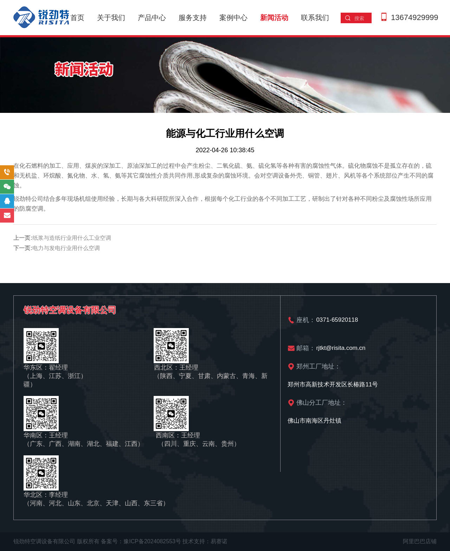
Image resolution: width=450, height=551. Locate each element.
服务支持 (193, 17)
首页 (77, 17)
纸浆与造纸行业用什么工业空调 (71, 238)
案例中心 (233, 17)
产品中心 (152, 17)
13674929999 (414, 17)
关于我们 (111, 17)
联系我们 (315, 17)
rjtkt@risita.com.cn (340, 348)
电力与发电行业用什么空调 (66, 248)
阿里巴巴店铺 (420, 541)
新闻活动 (274, 17)
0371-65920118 (337, 319)
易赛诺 (219, 541)
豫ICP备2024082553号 (152, 541)
